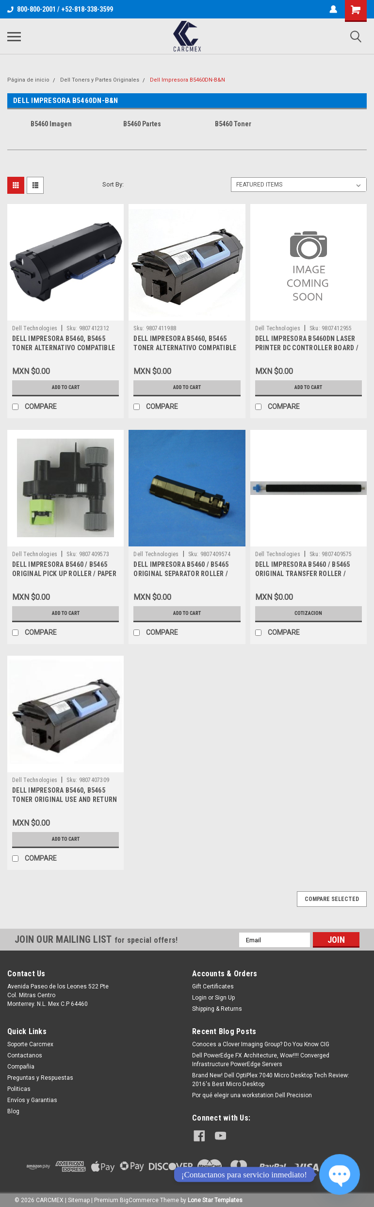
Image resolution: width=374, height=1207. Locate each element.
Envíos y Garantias (32, 1100)
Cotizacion (308, 613)
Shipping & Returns (217, 1008)
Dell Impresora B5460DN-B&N (187, 80)
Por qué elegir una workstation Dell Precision (252, 1095)
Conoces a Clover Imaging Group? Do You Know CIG (260, 1044)
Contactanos (24, 1055)
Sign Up (225, 997)
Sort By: (113, 184)
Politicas (19, 1089)
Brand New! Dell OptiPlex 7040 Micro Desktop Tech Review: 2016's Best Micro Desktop (270, 1080)
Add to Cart (66, 387)
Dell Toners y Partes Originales (99, 80)
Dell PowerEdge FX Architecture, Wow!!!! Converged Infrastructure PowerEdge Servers (260, 1060)
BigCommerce (139, 1197)
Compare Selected (332, 899)
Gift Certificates (213, 986)
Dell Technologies (34, 328)
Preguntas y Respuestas (40, 1077)
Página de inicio (28, 80)
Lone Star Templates (215, 1197)
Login (199, 997)
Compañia (20, 1066)
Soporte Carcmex (30, 1044)
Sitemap (79, 1197)
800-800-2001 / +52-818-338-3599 (60, 9)
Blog (13, 1111)
